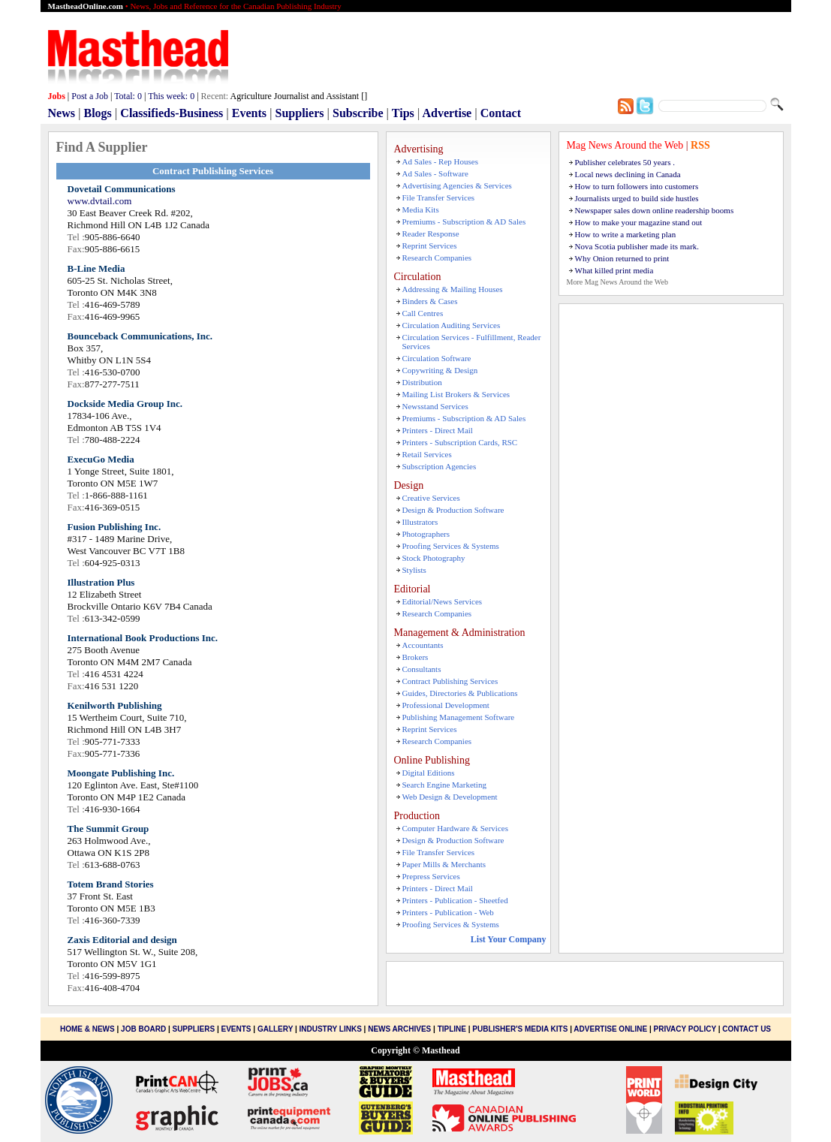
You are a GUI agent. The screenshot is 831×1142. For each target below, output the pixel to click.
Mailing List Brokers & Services (456, 394)
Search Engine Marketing (444, 784)
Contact (500, 113)
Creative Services (431, 497)
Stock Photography (433, 557)
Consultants (421, 668)
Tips (403, 113)
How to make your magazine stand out (639, 222)
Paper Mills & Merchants (444, 864)
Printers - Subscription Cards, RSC (460, 442)
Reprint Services (429, 245)
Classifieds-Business (171, 113)
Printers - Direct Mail (437, 430)
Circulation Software (436, 358)
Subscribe (358, 113)
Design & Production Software (453, 509)
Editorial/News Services (442, 601)
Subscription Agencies (439, 466)
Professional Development (445, 705)
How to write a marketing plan (625, 234)
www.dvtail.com (100, 200)
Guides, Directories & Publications (460, 693)
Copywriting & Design (440, 370)
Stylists (414, 569)
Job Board (143, 1029)
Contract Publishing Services (450, 681)
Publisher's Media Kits (520, 1029)
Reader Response (430, 233)
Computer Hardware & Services (455, 828)
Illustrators (420, 521)
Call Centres (423, 313)
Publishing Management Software (458, 717)
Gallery (275, 1029)
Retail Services (427, 454)
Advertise (446, 113)
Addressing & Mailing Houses (452, 289)
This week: (171, 96)
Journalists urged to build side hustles (637, 198)
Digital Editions (428, 772)
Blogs (97, 113)
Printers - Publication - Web (448, 912)
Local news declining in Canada (628, 174)
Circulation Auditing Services (451, 325)
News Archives (399, 1029)
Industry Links (330, 1029)
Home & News (88, 1029)
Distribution (422, 382)
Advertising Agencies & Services (457, 185)
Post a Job (89, 96)
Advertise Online (610, 1029)
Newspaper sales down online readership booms (654, 210)
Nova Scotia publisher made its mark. (637, 246)
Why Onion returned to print (622, 258)
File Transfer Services (438, 197)
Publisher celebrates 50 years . (625, 162)
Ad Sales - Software (435, 173)
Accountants (423, 644)
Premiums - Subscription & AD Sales (464, 221)
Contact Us (746, 1029)
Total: (128, 96)
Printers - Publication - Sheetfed (455, 900)
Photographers (426, 533)
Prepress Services (431, 876)
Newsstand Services (435, 406)
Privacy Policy (685, 1029)
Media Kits (420, 209)
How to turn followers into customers (637, 186)
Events (249, 113)
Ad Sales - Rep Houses (440, 161)
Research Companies (437, 257)
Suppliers (299, 113)
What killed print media (614, 270)
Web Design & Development (450, 796)
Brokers (415, 656)
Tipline (452, 1029)
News (61, 113)
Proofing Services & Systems (450, 545)
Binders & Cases (430, 301)
